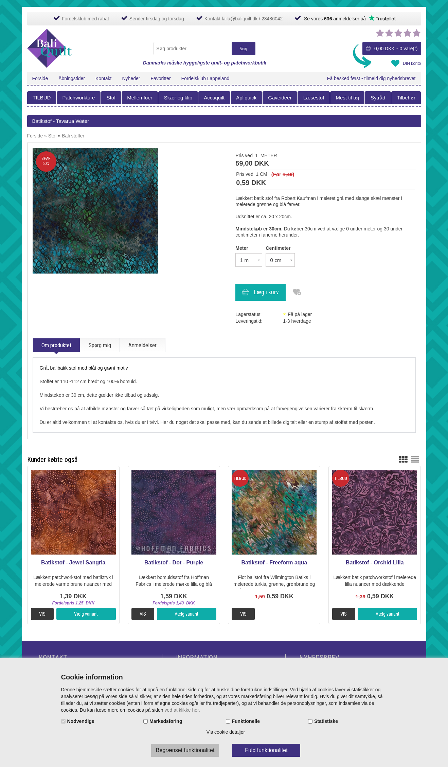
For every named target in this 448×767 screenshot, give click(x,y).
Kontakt (103, 78)
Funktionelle (246, 721)
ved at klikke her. (182, 710)
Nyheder (131, 78)
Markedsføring (165, 721)
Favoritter (160, 78)
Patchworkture (78, 97)
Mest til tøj (347, 97)
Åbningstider (71, 78)
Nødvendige (80, 721)
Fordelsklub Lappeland (205, 78)
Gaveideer (279, 97)
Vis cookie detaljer (226, 732)
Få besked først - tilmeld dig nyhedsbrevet (371, 78)
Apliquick (246, 97)
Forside (40, 78)
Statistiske (326, 721)
